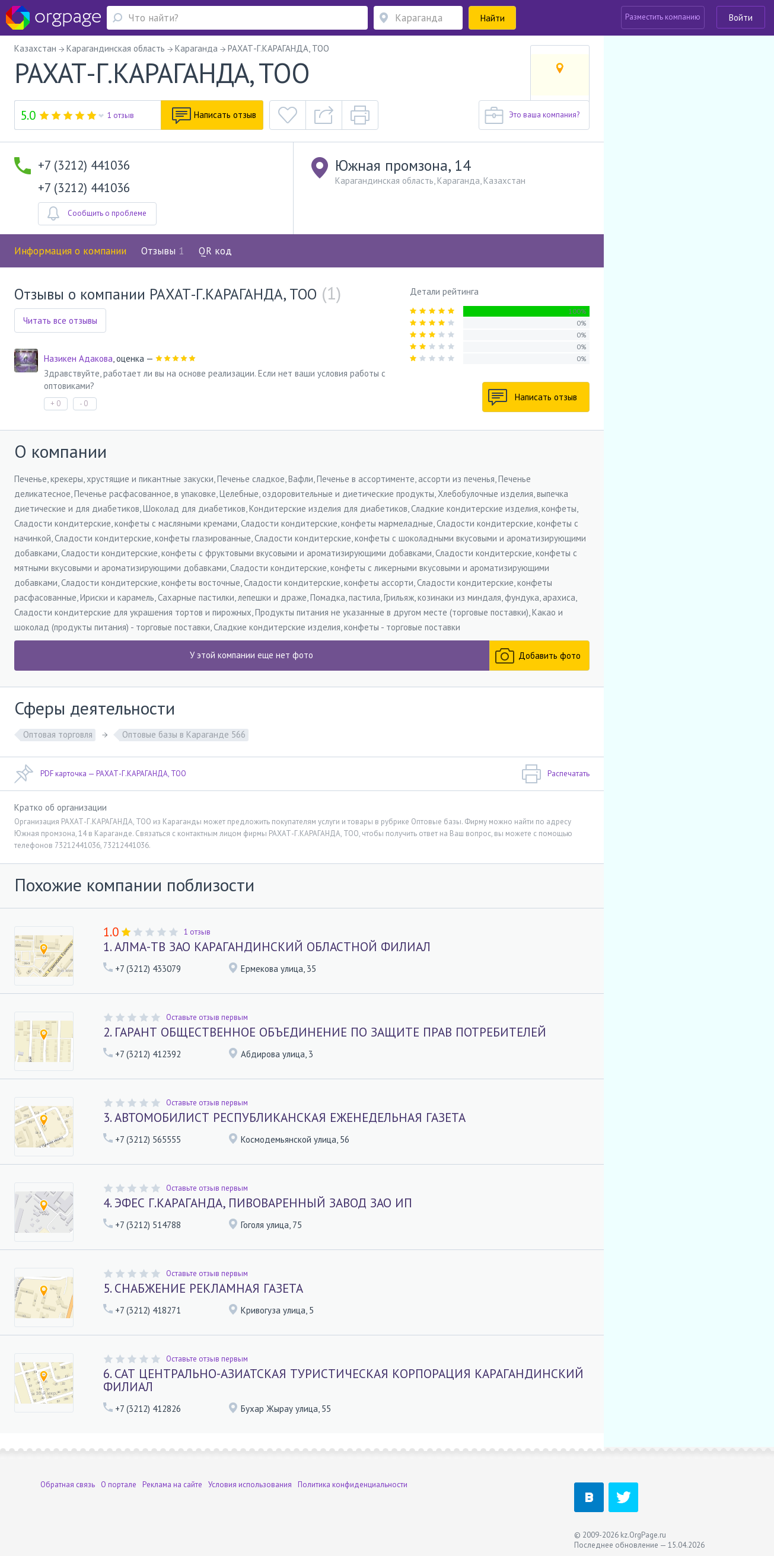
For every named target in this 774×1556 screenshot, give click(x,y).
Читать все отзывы (60, 320)
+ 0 (55, 403)
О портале (118, 1480)
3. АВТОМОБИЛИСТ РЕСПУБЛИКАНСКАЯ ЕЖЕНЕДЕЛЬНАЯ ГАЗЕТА (284, 1117)
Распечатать (555, 774)
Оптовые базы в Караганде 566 (184, 734)
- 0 (83, 403)
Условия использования (250, 1480)
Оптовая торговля (58, 734)
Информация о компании (70, 250)
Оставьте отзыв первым (207, 1017)
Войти (741, 17)
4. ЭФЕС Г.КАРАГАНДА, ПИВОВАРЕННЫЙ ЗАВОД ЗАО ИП (257, 1203)
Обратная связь (67, 1480)
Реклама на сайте (172, 1480)
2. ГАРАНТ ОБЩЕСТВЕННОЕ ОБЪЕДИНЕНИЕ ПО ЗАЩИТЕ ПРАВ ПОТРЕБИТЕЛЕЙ (324, 1032)
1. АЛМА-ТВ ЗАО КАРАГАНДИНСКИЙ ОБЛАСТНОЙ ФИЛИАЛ (267, 947)
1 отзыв (120, 115)
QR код (215, 250)
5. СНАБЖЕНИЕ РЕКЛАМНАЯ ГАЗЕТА (203, 1288)
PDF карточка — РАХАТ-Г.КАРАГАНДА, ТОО (100, 774)
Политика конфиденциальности (352, 1480)
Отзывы (162, 250)
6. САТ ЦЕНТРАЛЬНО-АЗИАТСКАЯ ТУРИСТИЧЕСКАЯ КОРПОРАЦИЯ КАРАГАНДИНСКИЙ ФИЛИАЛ (343, 1380)
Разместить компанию (662, 17)
